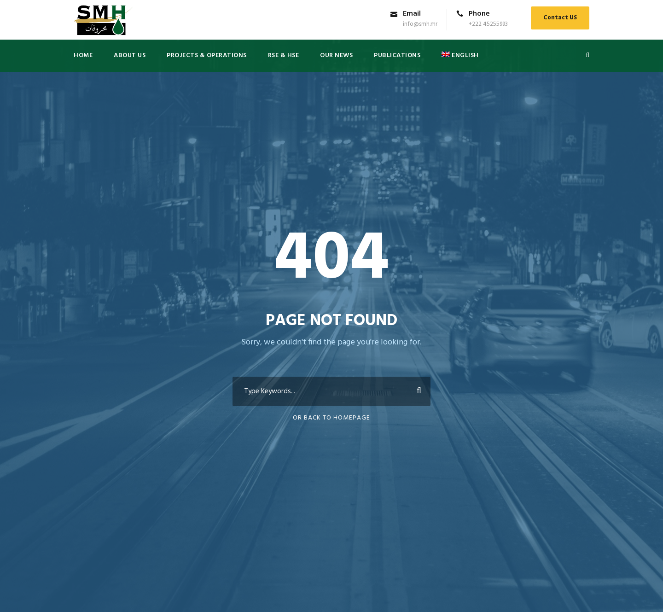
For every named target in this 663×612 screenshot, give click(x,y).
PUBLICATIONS (397, 55)
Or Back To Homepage (331, 418)
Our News (336, 55)
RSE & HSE (283, 55)
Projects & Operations (207, 55)
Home (83, 55)
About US (129, 55)
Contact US (560, 18)
